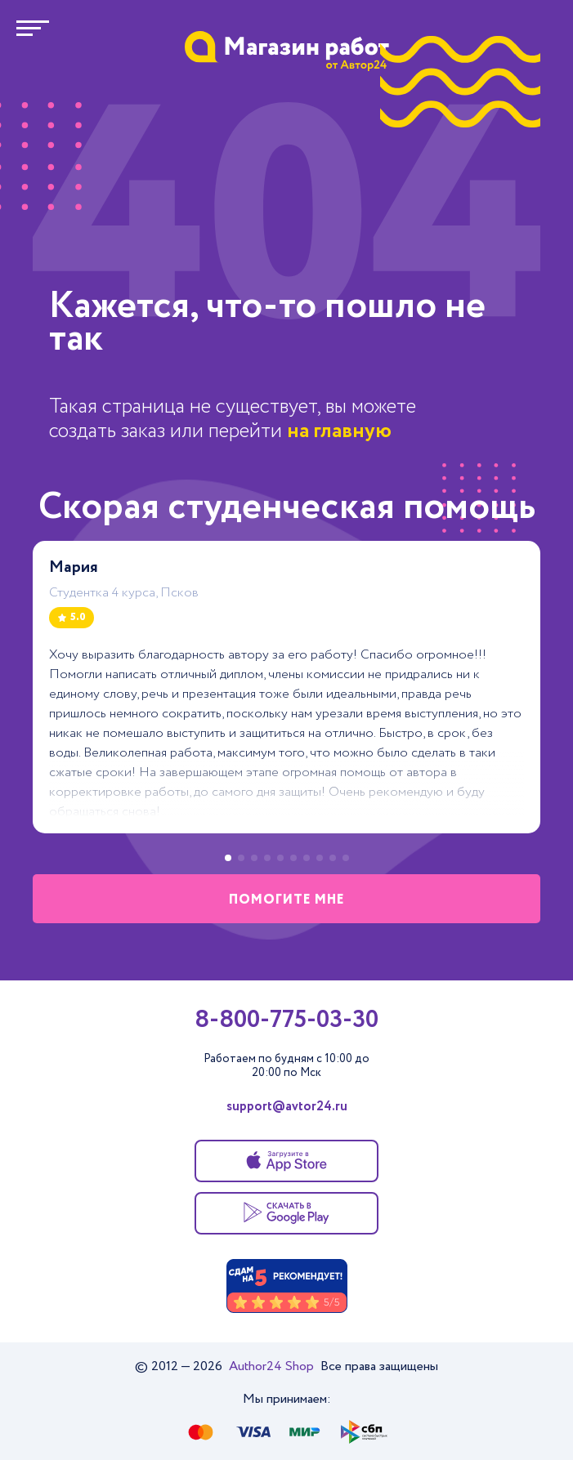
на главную (339, 431)
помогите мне (287, 900)
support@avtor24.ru (286, 1107)
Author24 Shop (273, 1366)
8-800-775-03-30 (286, 1020)
